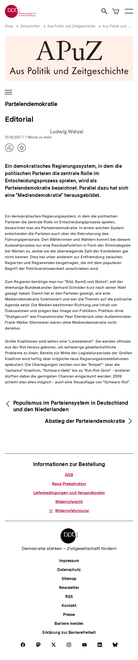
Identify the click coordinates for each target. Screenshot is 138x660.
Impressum (69, 560)
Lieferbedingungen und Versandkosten (69, 493)
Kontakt (69, 605)
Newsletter (69, 587)
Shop (9, 26)
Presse (69, 614)
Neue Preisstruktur (69, 484)
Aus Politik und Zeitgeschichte (71, 26)
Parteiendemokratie (31, 103)
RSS (69, 596)
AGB (69, 475)
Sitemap (69, 578)
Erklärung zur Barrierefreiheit (69, 632)
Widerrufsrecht (69, 501)
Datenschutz (69, 569)
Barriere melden (69, 623)
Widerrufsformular (69, 510)
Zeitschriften (30, 26)
